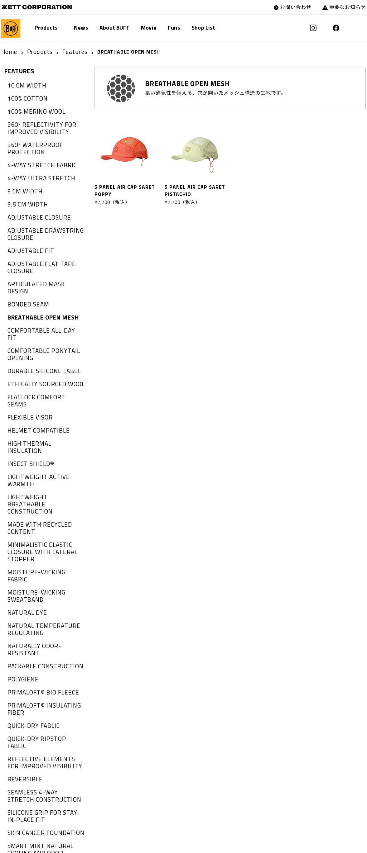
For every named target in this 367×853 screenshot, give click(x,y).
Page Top (358, 845)
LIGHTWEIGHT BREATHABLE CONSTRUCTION (41, 428)
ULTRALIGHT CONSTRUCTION (42, 778)
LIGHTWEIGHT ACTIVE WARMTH (46, 413)
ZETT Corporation (192, 845)
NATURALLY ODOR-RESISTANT (44, 544)
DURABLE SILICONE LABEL (39, 330)
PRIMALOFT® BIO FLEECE (38, 581)
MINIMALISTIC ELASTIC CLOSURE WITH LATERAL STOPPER (37, 467)
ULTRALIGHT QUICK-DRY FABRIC (46, 808)
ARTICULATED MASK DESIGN (41, 264)
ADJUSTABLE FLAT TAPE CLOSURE (36, 249)
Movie (149, 28)
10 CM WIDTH (24, 84)
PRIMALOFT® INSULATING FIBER (38, 595)
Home (8, 51)
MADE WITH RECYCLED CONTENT (34, 446)
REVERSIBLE (22, 652)
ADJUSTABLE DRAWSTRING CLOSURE (40, 219)
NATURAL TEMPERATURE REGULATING (38, 530)
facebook (339, 28)
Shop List (203, 28)
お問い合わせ (302, 7)
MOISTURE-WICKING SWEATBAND (31, 500)
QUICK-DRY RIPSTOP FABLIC (41, 622)
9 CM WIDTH (22, 180)
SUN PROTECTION (29, 754)
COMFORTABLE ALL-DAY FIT (41, 300)
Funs (174, 28)
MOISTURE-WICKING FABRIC (41, 485)
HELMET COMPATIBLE (33, 377)
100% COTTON (24, 96)
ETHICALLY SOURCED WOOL (40, 341)
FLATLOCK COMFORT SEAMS (41, 353)
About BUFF (114, 28)
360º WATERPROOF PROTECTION (31, 141)
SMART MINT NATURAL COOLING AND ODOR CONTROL (44, 715)
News (81, 28)
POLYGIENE (21, 568)
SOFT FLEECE (23, 742)
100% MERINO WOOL (32, 108)
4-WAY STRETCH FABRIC (36, 156)
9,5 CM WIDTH (24, 192)
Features (66, 51)
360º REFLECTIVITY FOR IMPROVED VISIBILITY (36, 123)
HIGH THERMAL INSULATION (41, 389)
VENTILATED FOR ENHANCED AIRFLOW (42, 822)
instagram (322, 28)
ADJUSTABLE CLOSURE (34, 204)
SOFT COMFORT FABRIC (36, 730)
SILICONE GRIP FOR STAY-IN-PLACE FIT (42, 685)
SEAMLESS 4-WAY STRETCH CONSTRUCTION (41, 667)
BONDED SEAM (25, 276)
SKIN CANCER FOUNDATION (40, 700)
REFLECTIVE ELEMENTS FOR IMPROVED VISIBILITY (41, 637)
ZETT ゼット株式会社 (31, 7)
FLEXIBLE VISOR (26, 365)
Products (46, 28)
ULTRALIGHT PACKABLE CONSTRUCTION (36, 792)
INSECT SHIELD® (27, 401)
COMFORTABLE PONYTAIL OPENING (38, 314)
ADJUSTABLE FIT (27, 234)
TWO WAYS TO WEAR (33, 766)
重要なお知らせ (350, 7)
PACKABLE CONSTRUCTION (40, 557)
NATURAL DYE (24, 515)
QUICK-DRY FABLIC (29, 610)
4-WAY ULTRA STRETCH (36, 168)
